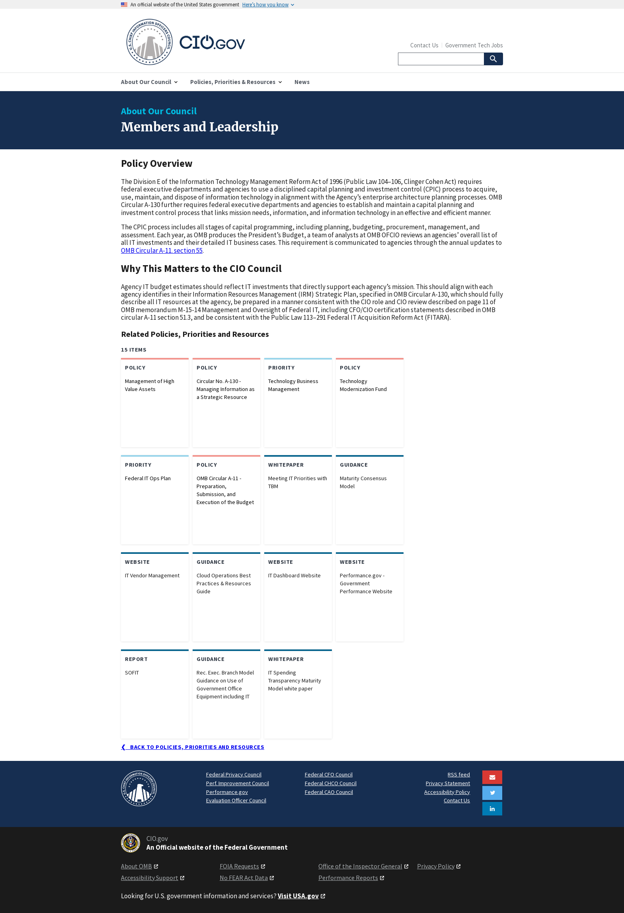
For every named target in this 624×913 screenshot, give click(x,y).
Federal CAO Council (329, 792)
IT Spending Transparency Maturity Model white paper (294, 680)
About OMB (136, 866)
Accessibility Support (149, 878)
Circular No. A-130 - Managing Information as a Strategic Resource (226, 389)
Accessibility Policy (447, 792)
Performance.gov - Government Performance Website (366, 583)
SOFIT (132, 672)
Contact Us (424, 45)
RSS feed (459, 774)
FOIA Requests (239, 866)
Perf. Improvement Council (237, 783)
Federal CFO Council (329, 774)
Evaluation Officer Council (236, 800)
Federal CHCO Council (331, 783)
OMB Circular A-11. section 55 (162, 250)
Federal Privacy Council (233, 774)
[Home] (216, 42)
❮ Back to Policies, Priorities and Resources (192, 747)
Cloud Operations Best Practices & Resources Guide (224, 583)
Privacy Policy (435, 866)
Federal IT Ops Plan (148, 478)
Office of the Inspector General (360, 866)
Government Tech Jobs (474, 45)
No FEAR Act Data (244, 878)
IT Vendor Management (152, 575)
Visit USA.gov (298, 895)
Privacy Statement (448, 783)
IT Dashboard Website (294, 575)
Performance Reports (348, 878)
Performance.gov (227, 792)
